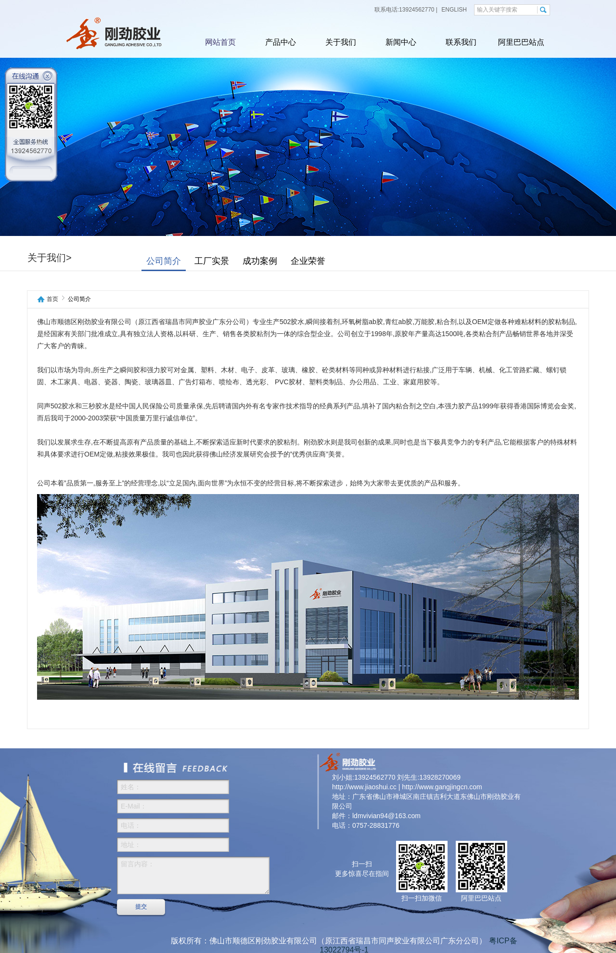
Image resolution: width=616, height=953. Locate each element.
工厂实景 (211, 261)
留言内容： (193, 875)
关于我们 (340, 42)
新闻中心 (400, 42)
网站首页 (220, 42)
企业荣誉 (308, 261)
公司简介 (163, 261)
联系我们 (461, 42)
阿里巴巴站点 (521, 42)
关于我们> (49, 257)
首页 (52, 299)
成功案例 (260, 261)
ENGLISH (453, 9)
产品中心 (280, 42)
